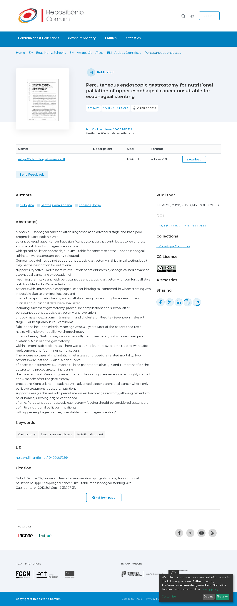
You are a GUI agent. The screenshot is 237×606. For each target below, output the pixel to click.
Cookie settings (132, 598)
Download (194, 159)
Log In (208, 15)
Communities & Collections (38, 38)
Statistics (133, 38)
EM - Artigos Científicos (86, 52)
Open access (146, 108)
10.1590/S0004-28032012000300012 (183, 226)
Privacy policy (154, 598)
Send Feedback (32, 174)
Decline (208, 596)
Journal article (115, 108)
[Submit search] (183, 16)
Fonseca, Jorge (90, 205)
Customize (169, 596)
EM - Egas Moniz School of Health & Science (47, 52)
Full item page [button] (103, 497)
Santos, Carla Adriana (56, 205)
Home (20, 52)
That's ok (222, 596)
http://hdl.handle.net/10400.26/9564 (109, 129)
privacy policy (210, 589)
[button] (193, 16)
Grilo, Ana (27, 205)
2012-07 (93, 108)
